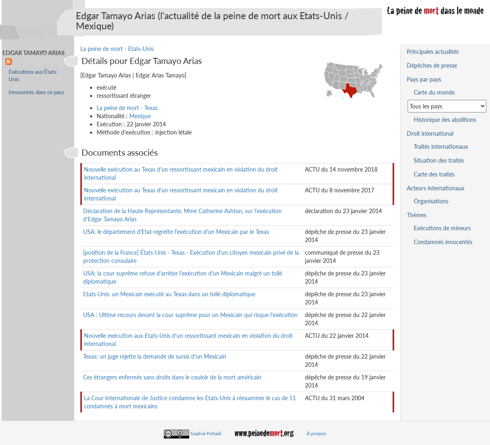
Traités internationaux (441, 146)
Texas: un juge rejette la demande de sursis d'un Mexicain (154, 356)
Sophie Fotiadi (205, 433)
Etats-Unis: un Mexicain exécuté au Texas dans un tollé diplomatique (169, 294)
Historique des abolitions (445, 119)
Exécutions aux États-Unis (33, 75)
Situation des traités (439, 160)
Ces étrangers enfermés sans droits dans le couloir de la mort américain (172, 377)
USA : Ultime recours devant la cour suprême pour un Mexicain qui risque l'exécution (190, 314)
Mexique (140, 115)
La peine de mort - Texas (127, 107)
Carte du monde (434, 92)
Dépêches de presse (432, 65)
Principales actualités (433, 51)
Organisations (431, 201)
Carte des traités (434, 174)
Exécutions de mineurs (442, 228)
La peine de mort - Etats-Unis (117, 48)
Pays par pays (424, 79)
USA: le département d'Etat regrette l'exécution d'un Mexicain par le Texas (176, 231)
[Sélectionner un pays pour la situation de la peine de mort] (447, 106)
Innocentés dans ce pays (36, 92)
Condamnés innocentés (443, 241)
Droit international (430, 133)
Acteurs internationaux (435, 188)
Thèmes (416, 214)
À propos (316, 433)
